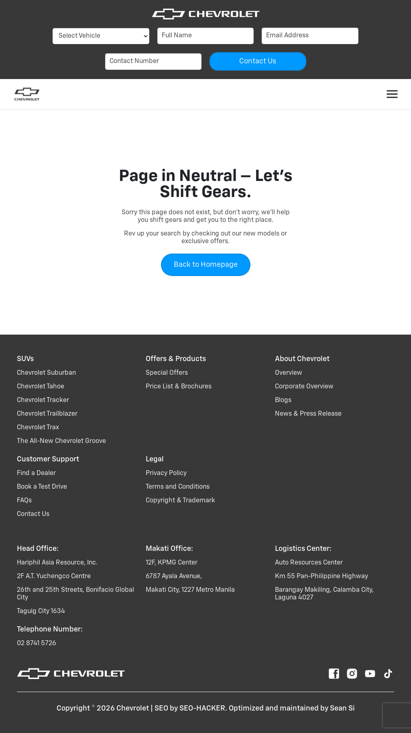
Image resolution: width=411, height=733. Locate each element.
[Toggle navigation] (392, 94)
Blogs (283, 400)
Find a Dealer (36, 473)
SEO (161, 708)
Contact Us (33, 514)
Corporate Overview (304, 387)
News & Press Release (308, 414)
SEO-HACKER (202, 708)
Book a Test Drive (42, 487)
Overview (288, 373)
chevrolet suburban (46, 373)
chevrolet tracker (43, 400)
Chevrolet (132, 708)
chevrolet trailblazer (47, 414)
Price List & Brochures (179, 387)
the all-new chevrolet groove (61, 441)
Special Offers (167, 373)
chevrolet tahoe (40, 387)
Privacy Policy (166, 473)
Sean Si (342, 708)
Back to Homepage (206, 264)
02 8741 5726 (36, 643)
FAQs (24, 500)
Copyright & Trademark (180, 500)
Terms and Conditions (178, 487)
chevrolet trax (38, 427)
